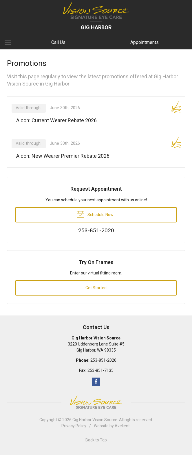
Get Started (96, 287)
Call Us (58, 42)
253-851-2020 (103, 360)
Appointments (144, 42)
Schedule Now (95, 214)
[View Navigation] (10, 42)
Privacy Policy (73, 426)
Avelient (122, 426)
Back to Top (96, 440)
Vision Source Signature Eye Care (96, 402)
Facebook (96, 382)
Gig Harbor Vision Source (94, 419)
